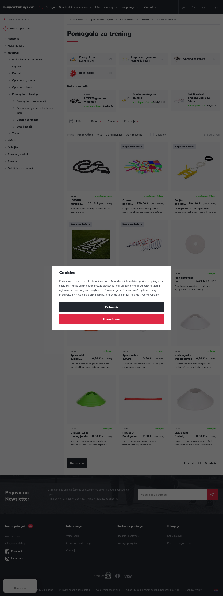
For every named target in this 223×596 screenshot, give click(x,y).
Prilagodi (111, 307)
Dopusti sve (111, 319)
